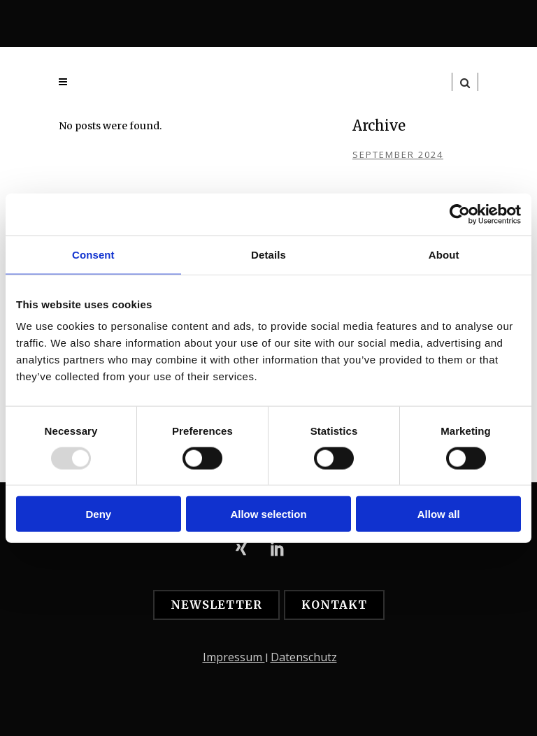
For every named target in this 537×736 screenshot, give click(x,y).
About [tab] (444, 254)
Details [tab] (268, 254)
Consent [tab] (93, 254)
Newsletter (216, 605)
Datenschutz (304, 657)
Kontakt (334, 605)
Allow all (438, 514)
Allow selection (268, 514)
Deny (98, 514)
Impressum (234, 657)
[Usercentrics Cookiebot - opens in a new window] (460, 213)
